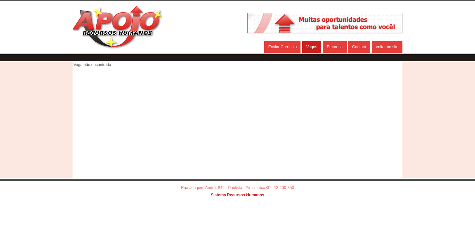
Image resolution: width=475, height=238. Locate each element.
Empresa (335, 47)
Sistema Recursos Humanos (237, 195)
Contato (359, 47)
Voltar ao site (387, 47)
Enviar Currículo (282, 47)
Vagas (311, 47)
